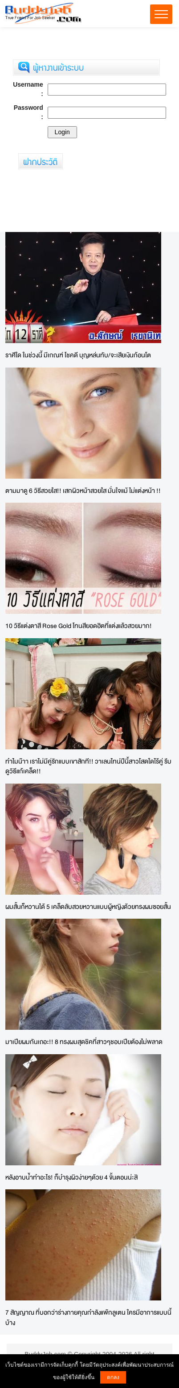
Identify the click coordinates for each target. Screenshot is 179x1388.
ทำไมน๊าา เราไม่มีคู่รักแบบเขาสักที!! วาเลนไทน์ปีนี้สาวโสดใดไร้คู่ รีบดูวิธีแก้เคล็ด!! (88, 766)
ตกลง (113, 1377)
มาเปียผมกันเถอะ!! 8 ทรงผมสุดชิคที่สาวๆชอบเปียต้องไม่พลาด (84, 1041)
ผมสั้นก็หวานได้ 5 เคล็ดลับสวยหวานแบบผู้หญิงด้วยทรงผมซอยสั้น (88, 906)
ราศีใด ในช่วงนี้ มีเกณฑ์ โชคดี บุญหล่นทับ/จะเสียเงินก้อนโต (78, 355)
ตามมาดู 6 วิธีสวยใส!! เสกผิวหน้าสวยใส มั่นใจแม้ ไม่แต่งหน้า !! (83, 490)
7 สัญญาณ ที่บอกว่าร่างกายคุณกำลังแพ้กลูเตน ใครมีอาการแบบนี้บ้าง (88, 1317)
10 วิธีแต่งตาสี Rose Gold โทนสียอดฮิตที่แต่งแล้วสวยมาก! (78, 625)
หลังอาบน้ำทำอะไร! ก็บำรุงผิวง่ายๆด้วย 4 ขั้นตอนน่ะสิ (71, 1177)
